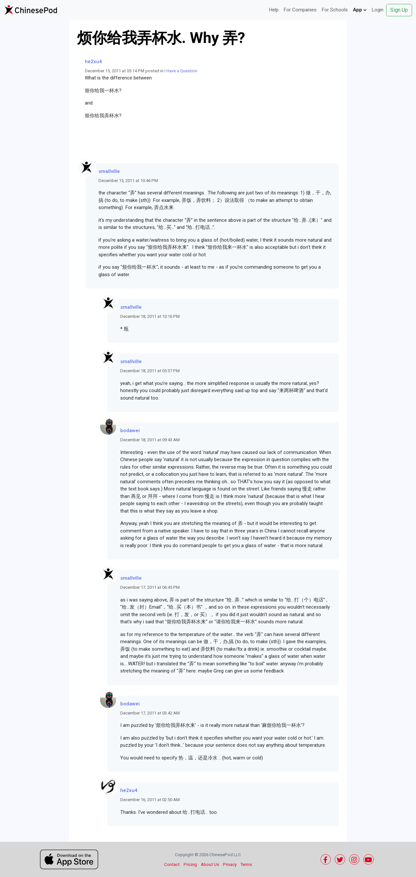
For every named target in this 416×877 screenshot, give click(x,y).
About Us (210, 864)
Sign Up (399, 10)
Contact (172, 864)
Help (274, 10)
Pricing (190, 864)
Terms (246, 864)
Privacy (230, 864)
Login (378, 10)
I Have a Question (180, 70)
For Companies (300, 10)
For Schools (335, 10)
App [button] (360, 10)
